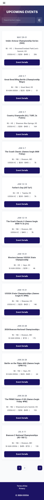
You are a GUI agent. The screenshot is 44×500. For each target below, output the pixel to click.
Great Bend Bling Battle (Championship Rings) (22, 80)
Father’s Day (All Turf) (22, 188)
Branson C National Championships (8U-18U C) (22, 436)
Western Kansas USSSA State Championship (22, 258)
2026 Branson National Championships (22, 329)
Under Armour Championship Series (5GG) (22, 42)
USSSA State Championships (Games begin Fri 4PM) (22, 294)
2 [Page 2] (24, 468)
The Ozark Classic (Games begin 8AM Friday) (22, 153)
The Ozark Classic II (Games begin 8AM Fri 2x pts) (22, 222)
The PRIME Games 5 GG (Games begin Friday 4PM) (22, 400)
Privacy (22, 488)
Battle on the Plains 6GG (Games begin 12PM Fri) (22, 364)
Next (40, 468)
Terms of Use (22, 486)
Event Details (22, 62)
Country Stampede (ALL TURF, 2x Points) (22, 116)
